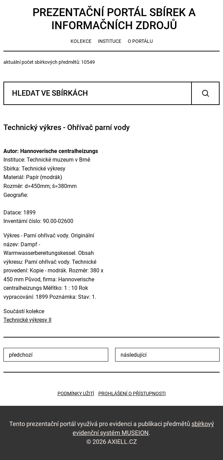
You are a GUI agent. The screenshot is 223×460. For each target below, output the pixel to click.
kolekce (81, 41)
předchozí (21, 355)
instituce (109, 41)
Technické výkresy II (27, 320)
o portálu (140, 41)
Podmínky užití (76, 393)
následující (134, 355)
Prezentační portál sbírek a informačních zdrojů (114, 19)
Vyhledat (205, 93)
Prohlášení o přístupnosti (132, 393)
